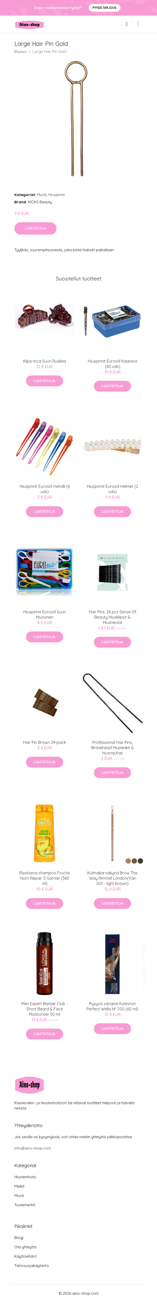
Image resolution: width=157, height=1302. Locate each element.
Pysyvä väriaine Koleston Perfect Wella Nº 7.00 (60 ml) (112, 1006)
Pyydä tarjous (104, 8)
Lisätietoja (35, 228)
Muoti (42, 194)
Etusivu (20, 51)
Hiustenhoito (25, 1176)
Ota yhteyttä (25, 1247)
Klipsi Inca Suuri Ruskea (44, 361)
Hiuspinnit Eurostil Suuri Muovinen (44, 614)
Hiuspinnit (56, 194)
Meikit (19, 1186)
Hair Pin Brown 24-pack (44, 742)
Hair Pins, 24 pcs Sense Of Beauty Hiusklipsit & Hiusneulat (112, 617)
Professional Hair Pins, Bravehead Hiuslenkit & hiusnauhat (112, 747)
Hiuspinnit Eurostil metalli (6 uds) (45, 489)
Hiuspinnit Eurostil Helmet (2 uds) (112, 489)
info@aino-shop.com (32, 1148)
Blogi (18, 1237)
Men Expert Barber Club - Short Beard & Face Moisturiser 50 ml (44, 1009)
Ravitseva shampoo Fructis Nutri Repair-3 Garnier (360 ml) (44, 878)
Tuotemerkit (24, 1204)
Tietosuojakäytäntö (31, 1265)
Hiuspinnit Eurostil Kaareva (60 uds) (112, 364)
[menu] (138, 23)
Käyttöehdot (25, 1256)
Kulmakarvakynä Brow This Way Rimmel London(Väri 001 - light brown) (112, 878)
